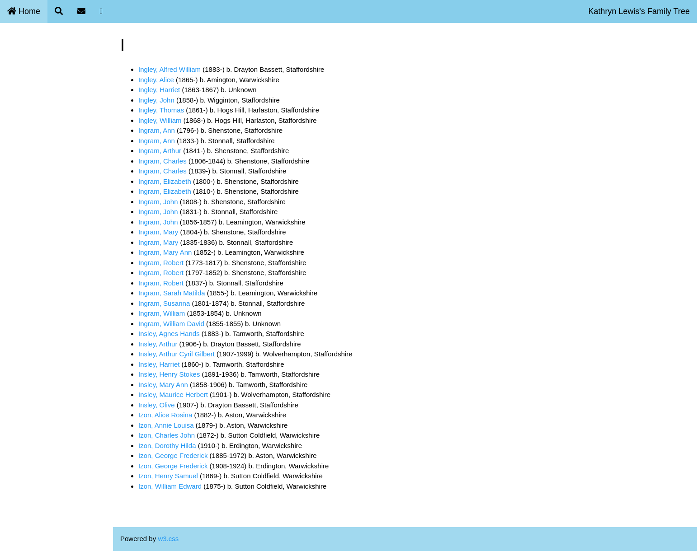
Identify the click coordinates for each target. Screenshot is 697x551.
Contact (17, 88)
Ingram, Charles (162, 161)
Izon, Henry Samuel (168, 476)
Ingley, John (156, 100)
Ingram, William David (171, 323)
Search (16, 66)
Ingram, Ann (156, 130)
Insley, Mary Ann (163, 384)
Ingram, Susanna (164, 303)
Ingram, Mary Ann (165, 252)
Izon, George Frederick (172, 455)
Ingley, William (160, 120)
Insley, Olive (156, 405)
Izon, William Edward (170, 486)
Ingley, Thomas (161, 110)
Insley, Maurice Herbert (173, 394)
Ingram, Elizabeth (164, 181)
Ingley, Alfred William (169, 69)
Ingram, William (161, 313)
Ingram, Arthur (159, 150)
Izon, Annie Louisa (166, 425)
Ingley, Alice (156, 80)
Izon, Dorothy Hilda (167, 445)
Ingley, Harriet (159, 89)
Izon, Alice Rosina (165, 415)
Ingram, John (158, 201)
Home (23, 11)
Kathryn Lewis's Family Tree (639, 11)
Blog (12, 108)
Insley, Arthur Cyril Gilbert (176, 354)
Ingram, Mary (158, 232)
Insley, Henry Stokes (169, 374)
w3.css (168, 538)
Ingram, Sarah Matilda (171, 293)
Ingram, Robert (161, 262)
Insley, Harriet (158, 364)
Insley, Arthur (157, 344)
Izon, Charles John (166, 435)
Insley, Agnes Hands (169, 333)
